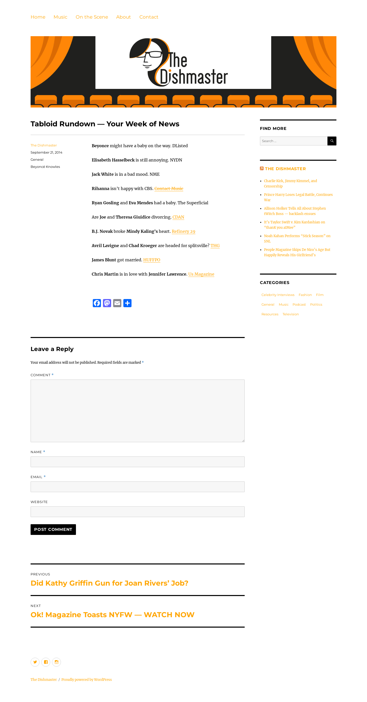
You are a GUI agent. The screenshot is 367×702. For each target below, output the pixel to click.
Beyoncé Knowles (45, 167)
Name (38, 452)
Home (38, 17)
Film (320, 295)
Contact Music (168, 188)
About (123, 17)
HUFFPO (151, 259)
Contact (149, 17)
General (37, 159)
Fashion (305, 295)
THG (215, 245)
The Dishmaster (44, 145)
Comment (42, 375)
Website (39, 502)
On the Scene (92, 17)
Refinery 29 (183, 231)
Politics (316, 304)
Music (60, 17)
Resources (269, 314)
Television (291, 314)
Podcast (299, 304)
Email (38, 477)
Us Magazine (201, 274)
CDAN (178, 217)
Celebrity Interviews (277, 295)
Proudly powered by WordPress (86, 680)
